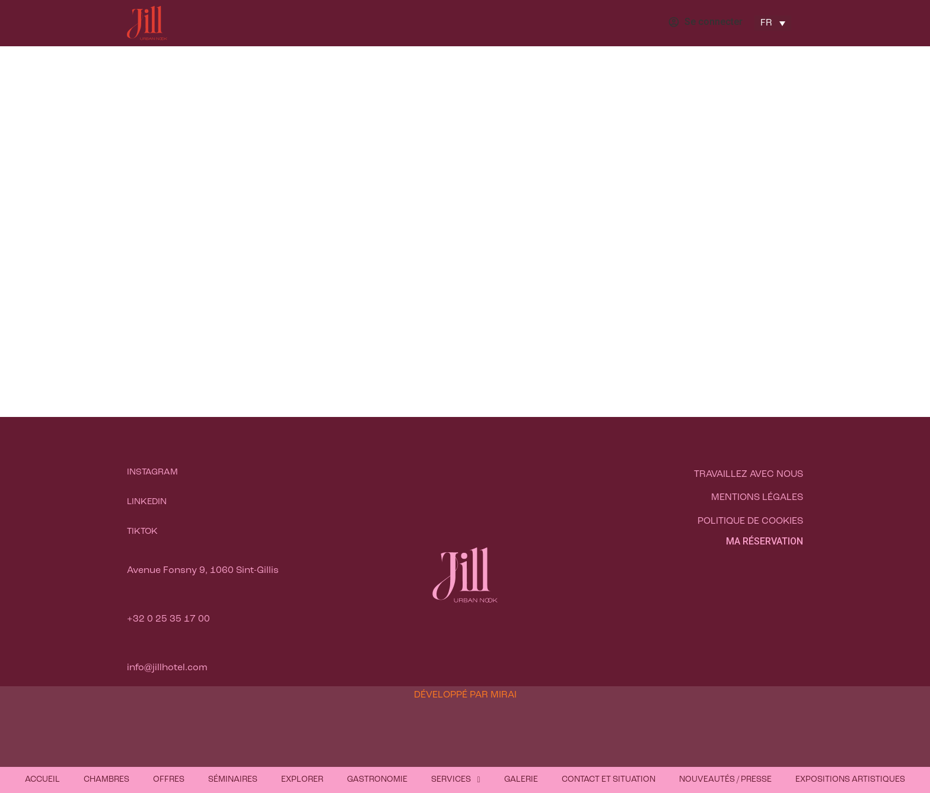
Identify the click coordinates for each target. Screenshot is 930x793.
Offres (168, 779)
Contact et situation (608, 779)
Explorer (302, 779)
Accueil (42, 779)
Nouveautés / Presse (725, 779)
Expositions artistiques (850, 779)
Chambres (106, 779)
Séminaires (232, 779)
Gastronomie (377, 779)
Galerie (521, 779)
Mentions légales (757, 497)
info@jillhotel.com (167, 668)
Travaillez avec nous (748, 474)
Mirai (504, 695)
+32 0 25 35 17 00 (168, 619)
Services (455, 780)
